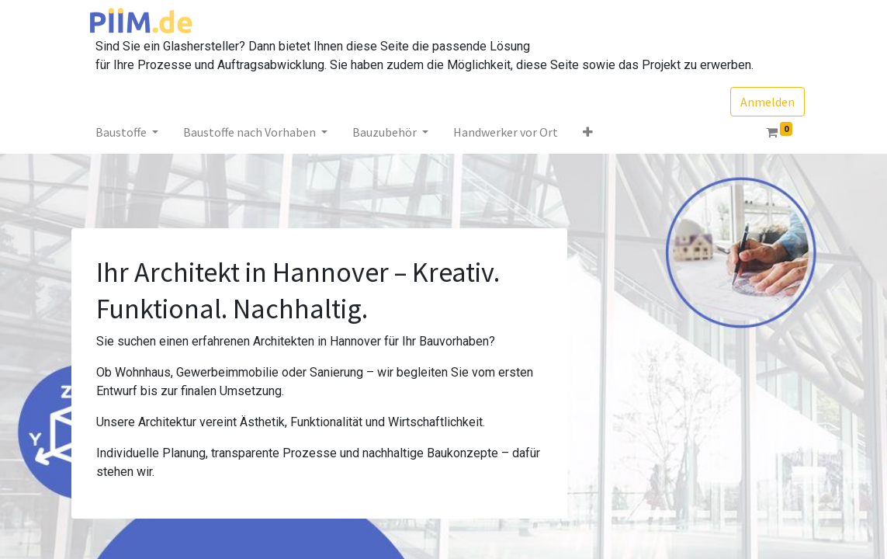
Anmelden (767, 101)
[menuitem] (505, 132)
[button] (587, 132)
